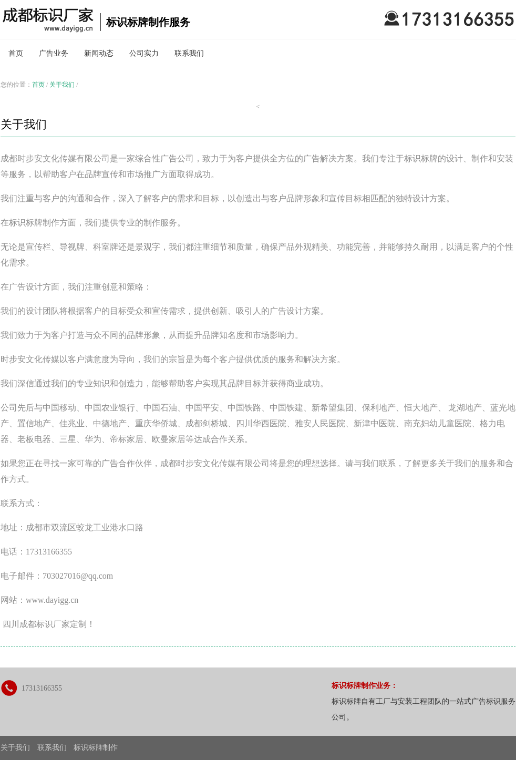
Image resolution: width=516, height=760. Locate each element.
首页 (15, 53)
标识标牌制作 (96, 748)
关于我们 (62, 84)
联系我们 (189, 53)
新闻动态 (98, 53)
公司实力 (144, 53)
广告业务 (53, 53)
